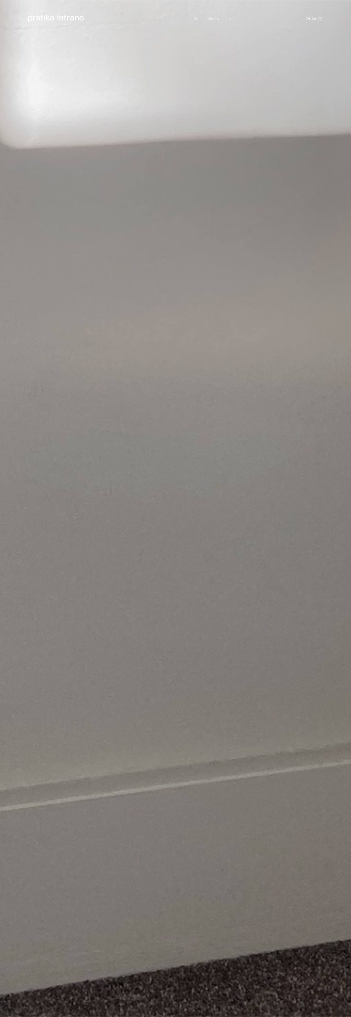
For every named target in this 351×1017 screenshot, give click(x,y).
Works (213, 18)
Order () (314, 18)
